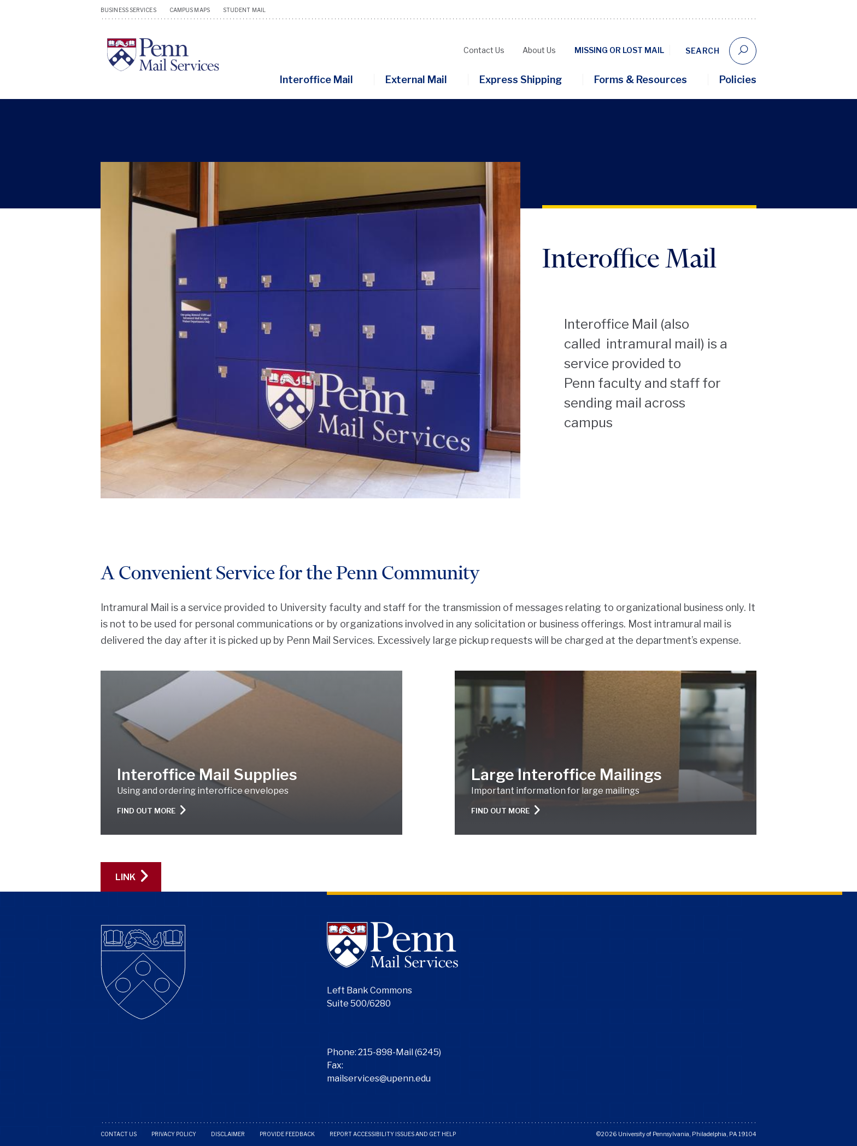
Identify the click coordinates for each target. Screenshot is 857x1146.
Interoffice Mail (316, 79)
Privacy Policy (173, 1134)
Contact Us (483, 50)
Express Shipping (520, 79)
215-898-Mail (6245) (399, 1052)
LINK (131, 877)
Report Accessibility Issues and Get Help (393, 1134)
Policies (737, 79)
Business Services (128, 10)
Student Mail (244, 10)
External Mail (416, 79)
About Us (539, 50)
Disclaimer (228, 1134)
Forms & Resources (640, 79)
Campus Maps (189, 10)
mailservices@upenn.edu (379, 1078)
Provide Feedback (287, 1134)
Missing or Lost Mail (619, 50)
